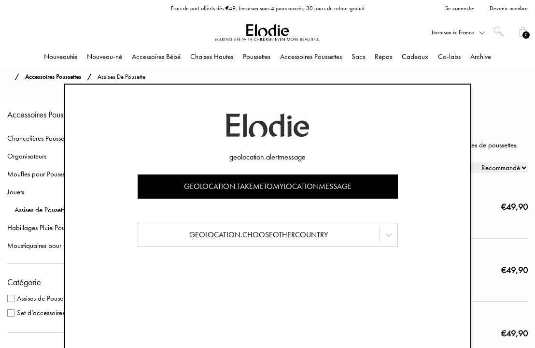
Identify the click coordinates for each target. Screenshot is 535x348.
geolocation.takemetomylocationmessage (268, 186)
